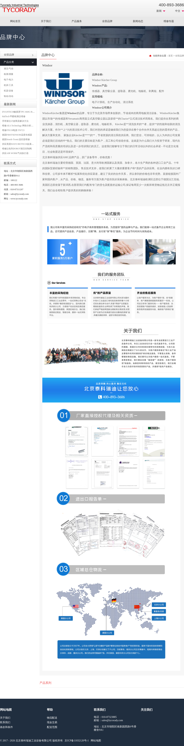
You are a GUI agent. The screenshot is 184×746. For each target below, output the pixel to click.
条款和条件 (6, 727)
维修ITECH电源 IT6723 (13, 130)
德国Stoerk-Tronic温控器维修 (16, 139)
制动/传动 (8, 96)
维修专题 (169, 21)
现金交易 (52, 722)
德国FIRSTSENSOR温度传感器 (17, 135)
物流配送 (52, 717)
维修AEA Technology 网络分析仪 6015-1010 (22, 125)
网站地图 (96, 740)
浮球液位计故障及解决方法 (15, 121)
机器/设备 (8, 90)
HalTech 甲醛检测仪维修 (13, 116)
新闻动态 (138, 21)
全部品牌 (107, 21)
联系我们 (5, 722)
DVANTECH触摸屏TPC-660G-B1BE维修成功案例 (25, 112)
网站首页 (15, 21)
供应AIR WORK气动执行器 (15, 153)
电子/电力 (8, 79)
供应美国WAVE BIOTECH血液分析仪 (20, 144)
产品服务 (77, 21)
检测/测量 (8, 74)
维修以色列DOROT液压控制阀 (17, 148)
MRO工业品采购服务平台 (19, 8)
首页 (170, 55)
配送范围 (52, 727)
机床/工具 (8, 85)
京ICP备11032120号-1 (77, 740)
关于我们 (46, 21)
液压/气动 (8, 68)
